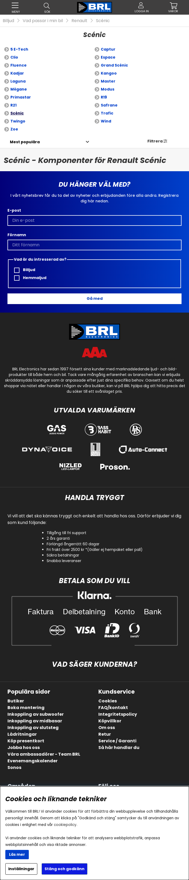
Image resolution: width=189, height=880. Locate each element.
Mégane (18, 89)
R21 (13, 105)
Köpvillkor (109, 721)
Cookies (107, 701)
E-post (14, 210)
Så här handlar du (118, 747)
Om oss (106, 728)
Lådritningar (22, 734)
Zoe (14, 129)
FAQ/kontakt (113, 708)
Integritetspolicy (117, 714)
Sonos (14, 767)
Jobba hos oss (23, 747)
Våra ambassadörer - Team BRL (43, 754)
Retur (104, 734)
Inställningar (21, 868)
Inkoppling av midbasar (34, 721)
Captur (108, 49)
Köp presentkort (25, 741)
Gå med (95, 298)
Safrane (109, 105)
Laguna (18, 81)
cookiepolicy (65, 824)
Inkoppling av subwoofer (35, 714)
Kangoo (109, 73)
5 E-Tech (19, 49)
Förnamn (16, 235)
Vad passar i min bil (43, 21)
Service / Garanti (117, 741)
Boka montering (26, 708)
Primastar (20, 97)
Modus (107, 89)
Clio (14, 57)
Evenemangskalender (32, 761)
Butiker (15, 701)
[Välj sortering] (25, 142)
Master (108, 81)
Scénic (103, 21)
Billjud (8, 21)
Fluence (18, 65)
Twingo (17, 121)
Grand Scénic (114, 65)
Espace (108, 57)
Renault (79, 21)
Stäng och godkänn (65, 868)
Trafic (107, 113)
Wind (106, 121)
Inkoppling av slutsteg (33, 728)
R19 (104, 97)
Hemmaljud (30, 278)
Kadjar (17, 73)
